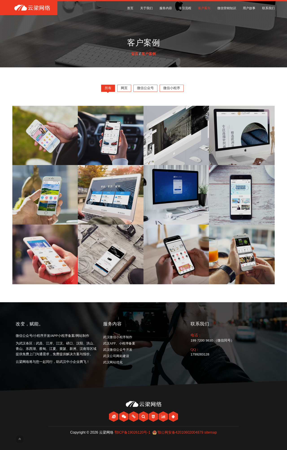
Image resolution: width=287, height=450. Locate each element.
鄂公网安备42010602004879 (180, 432)
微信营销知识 (226, 8)
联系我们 (268, 8)
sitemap (210, 432)
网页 (124, 88)
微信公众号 (145, 88)
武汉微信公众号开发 (118, 349)
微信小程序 (171, 88)
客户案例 (204, 8)
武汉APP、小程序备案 (119, 343)
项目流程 (185, 8)
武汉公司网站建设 (116, 356)
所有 (108, 88)
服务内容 (165, 8)
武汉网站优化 (113, 362)
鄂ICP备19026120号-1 (132, 432)
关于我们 (146, 8)
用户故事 (249, 8)
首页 (130, 8)
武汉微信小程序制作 (118, 337)
